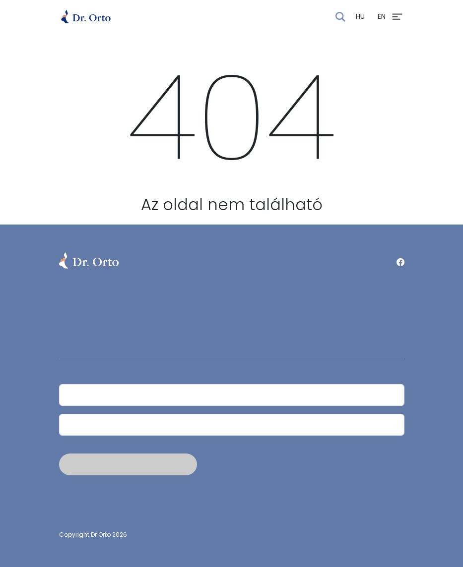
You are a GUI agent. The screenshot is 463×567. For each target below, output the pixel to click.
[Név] (231, 395)
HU (360, 16)
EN (382, 16)
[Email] (231, 425)
